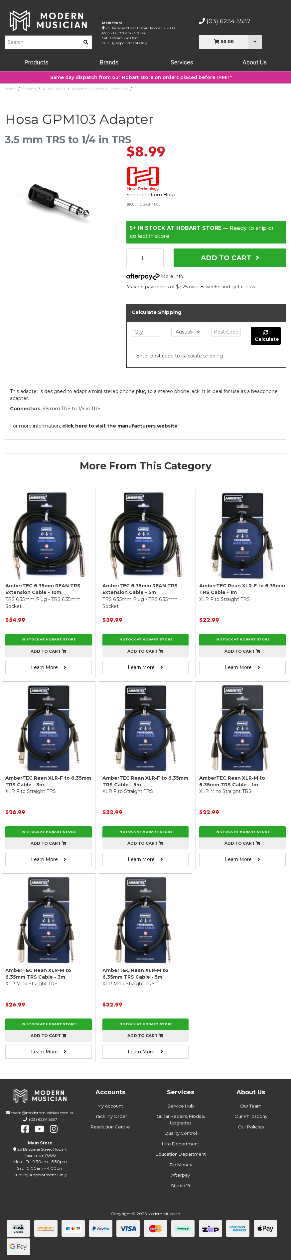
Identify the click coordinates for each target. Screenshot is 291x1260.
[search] (85, 42)
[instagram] (54, 1129)
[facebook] (25, 1129)
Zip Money (180, 1164)
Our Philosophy (250, 1116)
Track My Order (110, 1116)
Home (10, 89)
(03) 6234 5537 (224, 21)
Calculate (267, 336)
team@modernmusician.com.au (42, 1112)
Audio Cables (54, 89)
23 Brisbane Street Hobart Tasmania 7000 (140, 28)
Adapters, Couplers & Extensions (100, 89)
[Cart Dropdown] (255, 42)
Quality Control (180, 1133)
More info (154, 276)
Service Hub (180, 1106)
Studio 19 (180, 1185)
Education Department (181, 1154)
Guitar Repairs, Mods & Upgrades (181, 1119)
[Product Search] (42, 42)
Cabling (29, 89)
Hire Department (180, 1143)
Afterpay (180, 1175)
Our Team (250, 1106)
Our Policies (251, 1126)
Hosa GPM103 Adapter (153, 89)
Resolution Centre (110, 1126)
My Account (110, 1106)
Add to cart (49, 651)
